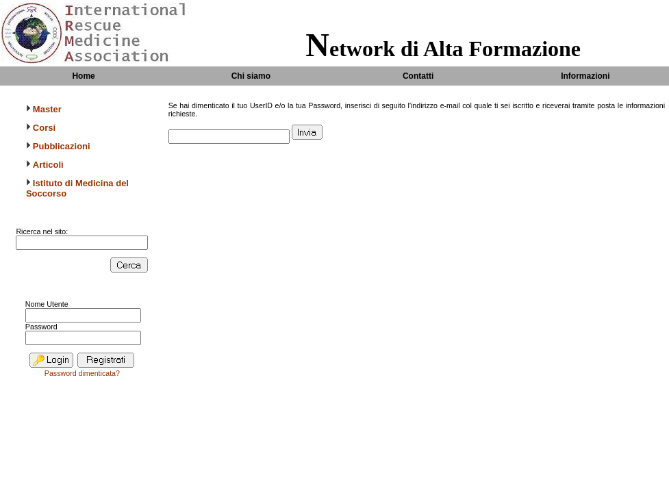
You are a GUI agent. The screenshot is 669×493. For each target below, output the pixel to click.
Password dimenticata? (82, 373)
